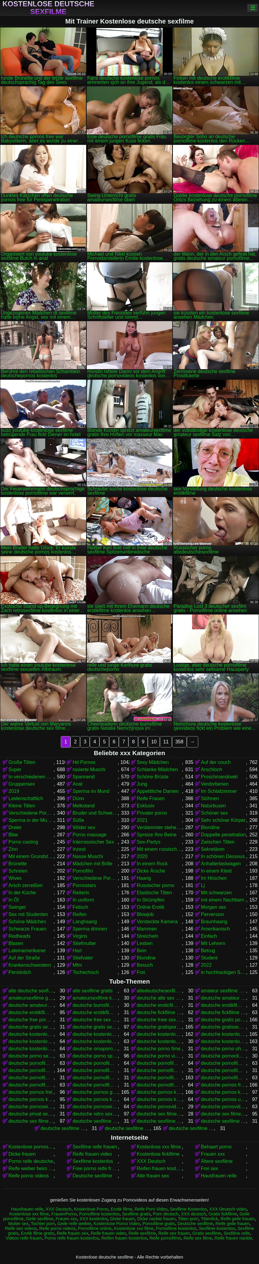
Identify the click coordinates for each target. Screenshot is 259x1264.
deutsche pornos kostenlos (159, 1092)
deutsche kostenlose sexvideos (30, 1048)
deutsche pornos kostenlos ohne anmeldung (95, 1099)
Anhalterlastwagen (221, 863)
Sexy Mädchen (153, 762)
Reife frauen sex (73, 1233)
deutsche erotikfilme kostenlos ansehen (95, 1012)
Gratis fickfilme (223, 1213)
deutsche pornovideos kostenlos (223, 1106)
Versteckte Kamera (157, 921)
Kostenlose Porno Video (116, 1223)
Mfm (77, 965)
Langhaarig (85, 921)
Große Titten (21, 762)
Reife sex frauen (174, 1233)
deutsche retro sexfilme (95, 1113)
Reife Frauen (151, 798)
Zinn (13, 849)
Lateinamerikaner (27, 950)
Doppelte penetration (223, 834)
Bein (142, 950)
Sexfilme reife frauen (95, 1146)
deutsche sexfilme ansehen (159, 1121)
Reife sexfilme (142, 1233)
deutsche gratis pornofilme (223, 1019)
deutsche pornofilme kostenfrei (95, 1077)
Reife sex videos (21, 1228)
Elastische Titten (154, 892)
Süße (78, 820)
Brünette (17, 863)
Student (209, 957)
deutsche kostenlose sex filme (95, 1041)
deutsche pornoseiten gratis (30, 1106)
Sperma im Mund (91, 791)
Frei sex (209, 1168)
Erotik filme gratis (37, 1233)
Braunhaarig (214, 921)
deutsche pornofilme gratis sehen (30, 1077)
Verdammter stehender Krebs (159, 827)
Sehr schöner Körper (223, 820)
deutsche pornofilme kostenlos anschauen (223, 1077)
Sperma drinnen (90, 928)
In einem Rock (152, 863)
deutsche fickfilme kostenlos (223, 1012)
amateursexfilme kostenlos (95, 998)
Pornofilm (83, 870)
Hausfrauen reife (219, 1175)
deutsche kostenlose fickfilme (95, 1034)
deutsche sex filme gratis (223, 1113)
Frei (141, 972)
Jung (142, 784)
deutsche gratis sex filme (30, 1026)
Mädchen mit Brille (92, 863)
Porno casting (23, 841)
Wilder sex (84, 827)
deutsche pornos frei (30, 1092)
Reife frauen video (92, 1154)
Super (14, 769)
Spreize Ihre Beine (157, 834)
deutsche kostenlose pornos (223, 1034)
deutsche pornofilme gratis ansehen (159, 1070)
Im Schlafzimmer (219, 791)
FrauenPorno (64, 1213)
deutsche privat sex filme (30, 1113)
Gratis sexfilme (206, 1233)
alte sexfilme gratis (93, 990)
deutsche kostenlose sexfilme (223, 1041)
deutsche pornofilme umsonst (159, 1084)
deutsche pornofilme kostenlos (159, 1077)
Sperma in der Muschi (30, 820)
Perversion (212, 914)
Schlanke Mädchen (157, 769)
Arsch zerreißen (25, 885)
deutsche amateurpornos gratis (30, 1005)
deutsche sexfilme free (223, 1121)
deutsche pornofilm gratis (30, 1063)
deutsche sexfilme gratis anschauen (191, 1128)
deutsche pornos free (223, 1084)
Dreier (15, 827)
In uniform (83, 899)
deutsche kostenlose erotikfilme (30, 1034)
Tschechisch (86, 972)
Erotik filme (121, 1209)
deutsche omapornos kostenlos (95, 1048)
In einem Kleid (216, 870)
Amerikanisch (215, 928)
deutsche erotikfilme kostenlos (30, 1012)
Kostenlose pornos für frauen (30, 1146)
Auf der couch (216, 762)
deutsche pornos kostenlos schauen (159, 1099)
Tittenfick (209, 1218)
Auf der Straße (24, 957)
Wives (15, 878)
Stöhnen (210, 798)
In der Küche (22, 892)
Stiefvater (83, 957)
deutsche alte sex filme (159, 998)
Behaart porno (216, 1146)
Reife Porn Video (150, 1209)
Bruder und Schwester (95, 813)
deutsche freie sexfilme (159, 1019)
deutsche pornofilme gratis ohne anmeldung (223, 1070)
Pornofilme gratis (158, 1223)
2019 (13, 791)
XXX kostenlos (93, 1218)
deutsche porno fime (159, 1048)
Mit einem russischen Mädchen (159, 849)
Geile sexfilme (39, 1218)
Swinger (17, 907)
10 (154, 741)
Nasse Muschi (88, 856)
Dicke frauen (22, 1154)
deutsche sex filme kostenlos (30, 1121)
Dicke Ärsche (151, 870)
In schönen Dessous (223, 856)
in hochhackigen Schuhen (223, 972)
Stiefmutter (84, 943)
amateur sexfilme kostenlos (223, 990)
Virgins (80, 936)
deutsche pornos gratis (95, 1092)
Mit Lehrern (213, 943)
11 (166, 741)
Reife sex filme (197, 1238)
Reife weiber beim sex (30, 1168)
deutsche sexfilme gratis (127, 1128)
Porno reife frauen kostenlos (71, 1238)
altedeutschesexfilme (159, 990)
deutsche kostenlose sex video (159, 1041)
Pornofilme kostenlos (99, 1213)
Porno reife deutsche (30, 1161)
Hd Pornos (84, 762)
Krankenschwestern (29, 965)
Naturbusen (213, 805)
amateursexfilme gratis (30, 998)
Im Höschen (214, 878)
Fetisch (80, 907)
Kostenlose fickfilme (158, 1154)
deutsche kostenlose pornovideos (30, 1041)
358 (179, 741)
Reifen (79, 914)
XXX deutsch (193, 1213)
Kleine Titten (21, 805)
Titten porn (188, 1218)
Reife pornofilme (165, 1238)
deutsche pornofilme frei (223, 1063)
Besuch (145, 965)
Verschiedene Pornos (30, 813)
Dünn (78, 798)
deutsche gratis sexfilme (95, 1026)
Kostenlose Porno (91, 1209)
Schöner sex (214, 813)
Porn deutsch (166, 1213)
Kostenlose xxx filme (159, 1146)
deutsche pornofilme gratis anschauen (95, 1070)
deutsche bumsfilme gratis (95, 1005)
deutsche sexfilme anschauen (95, 1121)
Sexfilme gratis (136, 1213)
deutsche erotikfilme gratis (223, 1005)
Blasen (15, 943)
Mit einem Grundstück (30, 856)
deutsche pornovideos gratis (159, 1106)
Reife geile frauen (238, 1218)
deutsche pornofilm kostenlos (95, 1063)
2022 (206, 965)
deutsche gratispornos (159, 1026)
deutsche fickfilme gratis (159, 1012)
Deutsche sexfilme (92, 1175)
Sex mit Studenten (28, 914)
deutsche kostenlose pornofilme (159, 1034)
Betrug (208, 950)
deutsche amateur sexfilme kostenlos (223, 998)
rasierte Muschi (89, 769)
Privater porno (152, 813)
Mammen (147, 928)
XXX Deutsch (151, 1161)
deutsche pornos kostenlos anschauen (223, 1092)
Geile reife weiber (74, 1223)
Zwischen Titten (218, 841)
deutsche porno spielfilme (95, 1055)
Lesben (145, 943)
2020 (142, 856)
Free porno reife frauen (95, 1168)
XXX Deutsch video (228, 1209)
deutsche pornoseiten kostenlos (95, 1106)
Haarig (144, 878)
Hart (77, 950)
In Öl (13, 899)
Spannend (84, 776)
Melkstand (84, 805)
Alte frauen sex (153, 1175)
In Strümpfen (151, 899)
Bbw (13, 834)
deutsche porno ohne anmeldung (223, 1048)
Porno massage (89, 834)
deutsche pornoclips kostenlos (223, 1055)
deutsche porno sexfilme (30, 1055)
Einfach (209, 936)
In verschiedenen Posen (30, 776)
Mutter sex (18, 1223)
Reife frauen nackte (233, 1238)
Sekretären (213, 849)
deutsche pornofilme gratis (30, 1070)
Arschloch (211, 769)
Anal (77, 784)
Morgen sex (213, 907)
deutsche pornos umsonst (223, 1099)
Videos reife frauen (24, 1238)
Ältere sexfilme (217, 1161)
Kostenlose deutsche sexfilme (48, 8)
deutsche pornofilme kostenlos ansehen (30, 1084)
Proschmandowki (219, 776)
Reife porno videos (28, 1175)
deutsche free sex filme (95, 1019)
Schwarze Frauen (27, 928)
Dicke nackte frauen (156, 1218)
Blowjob (145, 914)
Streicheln (147, 936)
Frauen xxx (213, 1154)
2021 (142, 820)
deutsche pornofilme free (159, 1063)
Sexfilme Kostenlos (188, 1209)
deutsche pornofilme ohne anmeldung (95, 1084)
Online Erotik (151, 907)
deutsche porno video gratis (159, 1055)
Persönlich (19, 972)
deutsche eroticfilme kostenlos (159, 1005)
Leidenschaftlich (25, 798)
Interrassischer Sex (93, 841)
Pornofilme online (95, 1228)
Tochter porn (43, 1223)
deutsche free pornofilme (30, 1019)
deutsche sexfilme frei (63, 1128)
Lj (203, 885)
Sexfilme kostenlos (93, 1161)
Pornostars (84, 885)
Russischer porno (156, 885)
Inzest (79, 849)
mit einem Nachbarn (222, 899)
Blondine (210, 827)
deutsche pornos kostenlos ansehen (30, 1099)
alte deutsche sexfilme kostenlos (30, 990)
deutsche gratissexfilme (223, 1026)
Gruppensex (21, 784)
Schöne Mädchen (27, 921)
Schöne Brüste (153, 776)
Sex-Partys (148, 841)
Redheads (19, 936)
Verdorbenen (215, 784)
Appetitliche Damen (158, 791)
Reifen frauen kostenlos (159, 1168)
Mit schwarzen (216, 892)
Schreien (18, 870)
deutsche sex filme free (159, 1113)
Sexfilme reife (237, 1233)
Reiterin (81, 892)
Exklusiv (146, 805)
